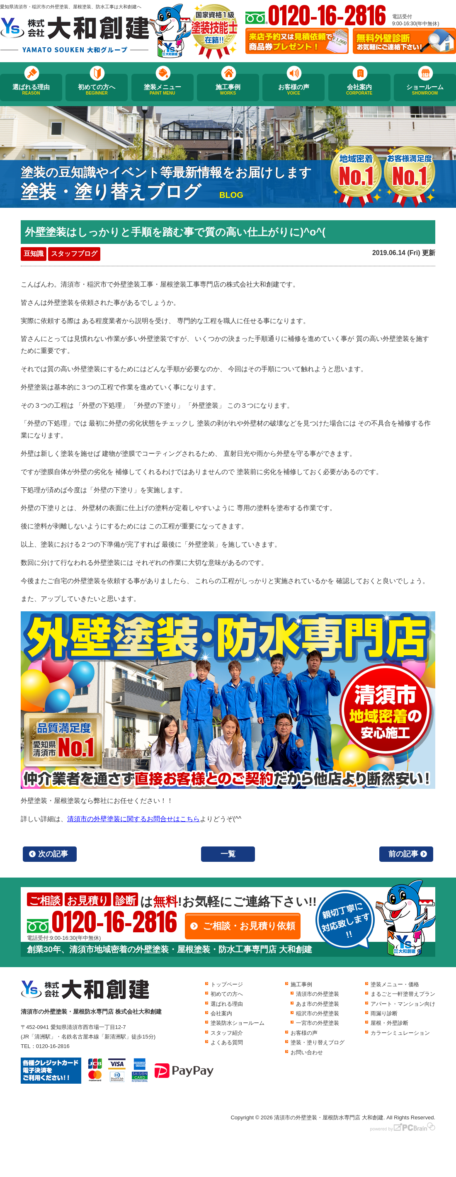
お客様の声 (293, 89)
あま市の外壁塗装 (317, 1004)
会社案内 (359, 89)
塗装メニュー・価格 (395, 984)
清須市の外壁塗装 (317, 994)
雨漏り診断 (384, 1013)
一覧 (228, 854)
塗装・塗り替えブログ (317, 1042)
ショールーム (425, 89)
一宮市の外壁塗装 (317, 1023)
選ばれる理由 (31, 89)
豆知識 (34, 253)
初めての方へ (96, 89)
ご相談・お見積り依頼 (249, 926)
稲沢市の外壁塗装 (317, 1013)
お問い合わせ (307, 1052)
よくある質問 (227, 1042)
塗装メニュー (162, 89)
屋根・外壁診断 (389, 1023)
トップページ (227, 984)
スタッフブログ (74, 253)
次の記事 (53, 854)
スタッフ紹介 (227, 1033)
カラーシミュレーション (400, 1033)
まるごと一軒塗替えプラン (403, 994)
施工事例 (228, 89)
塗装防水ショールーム (237, 1023)
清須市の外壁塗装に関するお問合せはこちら (133, 818)
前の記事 (403, 854)
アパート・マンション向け (403, 1004)
